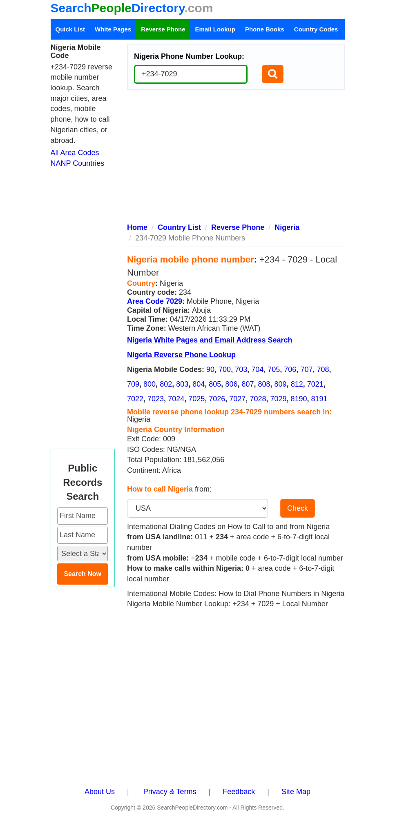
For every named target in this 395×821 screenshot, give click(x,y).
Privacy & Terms (169, 792)
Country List (179, 227)
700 (225, 369)
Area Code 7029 (154, 301)
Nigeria (286, 227)
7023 (155, 399)
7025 (196, 399)
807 (247, 384)
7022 (135, 399)
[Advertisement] (236, 157)
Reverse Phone (163, 29)
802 (166, 384)
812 (297, 384)
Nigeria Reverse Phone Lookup (181, 355)
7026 (217, 399)
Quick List (70, 29)
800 (149, 384)
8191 (319, 399)
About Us (100, 792)
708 (323, 369)
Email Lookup (215, 29)
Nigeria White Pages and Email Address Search (209, 340)
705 (274, 369)
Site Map (295, 792)
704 (257, 369)
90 (210, 369)
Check (297, 508)
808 (264, 384)
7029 (278, 399)
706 (290, 369)
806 (231, 384)
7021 (315, 384)
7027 (237, 399)
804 (198, 384)
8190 (299, 399)
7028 (258, 399)
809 (280, 384)
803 (182, 384)
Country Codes (316, 29)
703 (241, 369)
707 (306, 369)
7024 (176, 399)
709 (133, 384)
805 (215, 384)
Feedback (239, 792)
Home (137, 227)
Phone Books (264, 29)
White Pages (113, 29)
